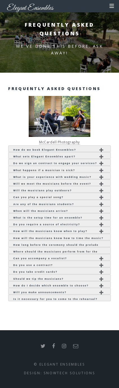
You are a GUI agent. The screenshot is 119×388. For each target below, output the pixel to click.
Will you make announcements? (39, 292)
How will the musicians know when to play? (50, 231)
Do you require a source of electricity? (46, 224)
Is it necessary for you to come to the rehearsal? (55, 299)
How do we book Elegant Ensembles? (44, 149)
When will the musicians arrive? (40, 211)
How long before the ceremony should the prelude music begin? (55, 245)
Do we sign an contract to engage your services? (55, 163)
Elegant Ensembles (30, 7)
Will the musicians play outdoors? (42, 190)
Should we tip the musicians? (38, 278)
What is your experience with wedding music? (52, 177)
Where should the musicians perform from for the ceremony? (55, 252)
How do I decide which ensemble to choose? (51, 285)
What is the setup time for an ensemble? (47, 217)
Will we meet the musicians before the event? (52, 183)
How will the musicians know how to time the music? (58, 238)
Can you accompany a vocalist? (40, 258)
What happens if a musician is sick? (44, 170)
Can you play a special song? (38, 197)
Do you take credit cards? (35, 271)
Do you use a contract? (33, 265)
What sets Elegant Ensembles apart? (44, 156)
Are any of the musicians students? (43, 204)
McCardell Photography (59, 142)
